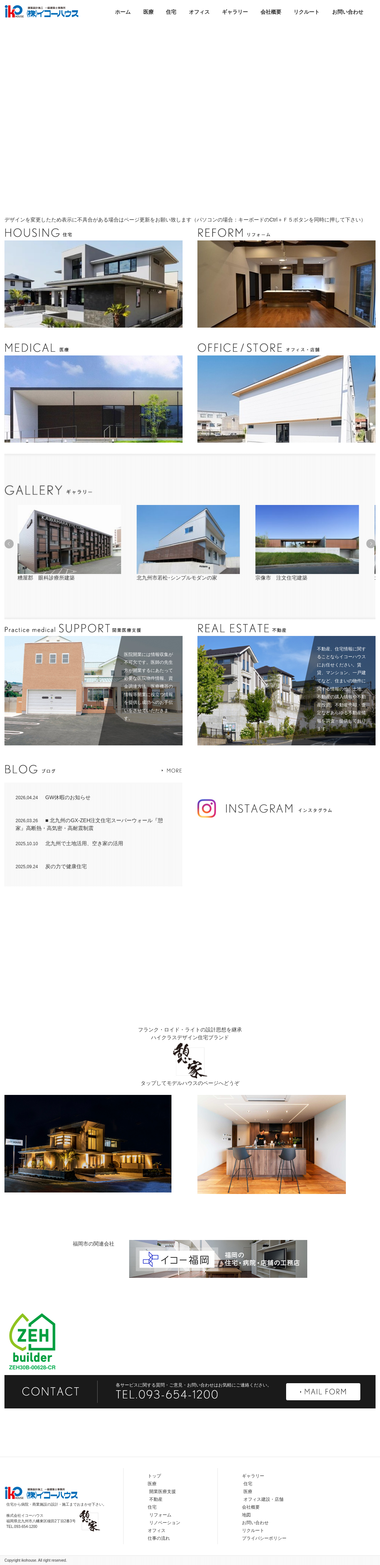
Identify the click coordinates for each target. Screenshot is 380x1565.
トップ (154, 1476)
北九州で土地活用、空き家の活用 (69, 843)
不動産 (156, 1499)
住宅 (171, 12)
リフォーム (160, 1515)
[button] (9, 543)
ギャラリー (235, 12)
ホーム (123, 12)
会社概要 (271, 12)
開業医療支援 (162, 1491)
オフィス (199, 12)
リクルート (307, 12)
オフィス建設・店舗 (263, 1499)
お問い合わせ (347, 12)
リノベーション (164, 1522)
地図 (246, 1515)
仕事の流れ (159, 1538)
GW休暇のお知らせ (53, 797)
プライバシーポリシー (264, 1538)
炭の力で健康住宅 (51, 866)
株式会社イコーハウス (41, 11)
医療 (148, 12)
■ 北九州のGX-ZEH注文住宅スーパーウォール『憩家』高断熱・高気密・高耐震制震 (89, 824)
